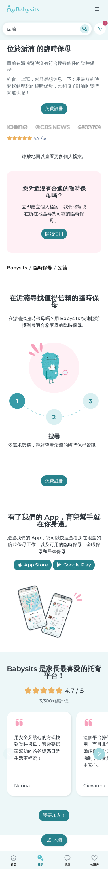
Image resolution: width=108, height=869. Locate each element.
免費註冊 (54, 108)
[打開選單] (97, 9)
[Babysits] (23, 8)
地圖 (54, 840)
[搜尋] (84, 28)
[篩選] (100, 29)
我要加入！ (54, 815)
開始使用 (54, 233)
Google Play (73, 565)
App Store (32, 565)
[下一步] (99, 754)
